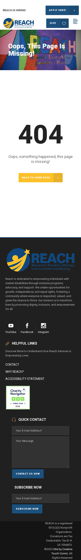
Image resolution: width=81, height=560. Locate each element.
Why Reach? (14, 371)
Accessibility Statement (24, 379)
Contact (12, 364)
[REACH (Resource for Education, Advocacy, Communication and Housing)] (5, 408)
